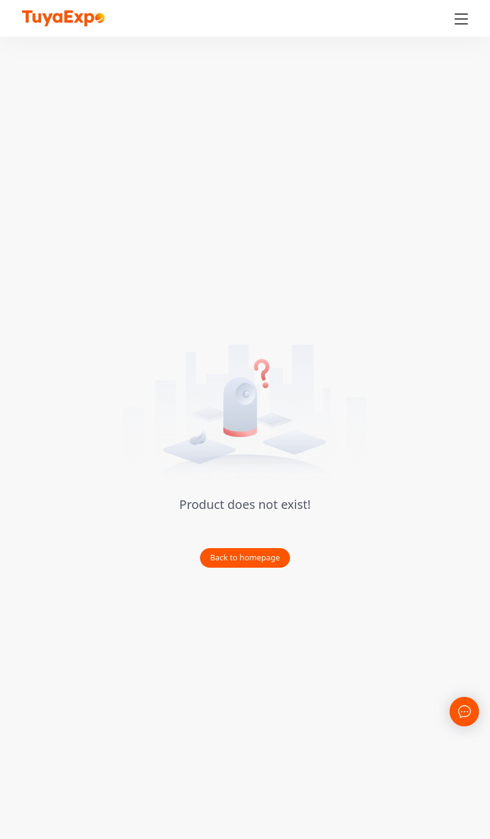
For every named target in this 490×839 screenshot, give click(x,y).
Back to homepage (245, 557)
